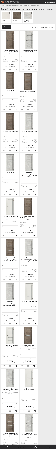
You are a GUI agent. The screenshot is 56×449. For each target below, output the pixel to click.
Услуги (47, 432)
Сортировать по (36, 26)
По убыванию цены (48, 27)
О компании (5, 436)
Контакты (26, 436)
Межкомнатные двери (26, 432)
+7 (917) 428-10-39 (48, 2)
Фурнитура (40, 432)
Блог (21, 436)
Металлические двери (9, 432)
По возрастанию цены (37, 27)
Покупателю (14, 436)
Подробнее (20, 440)
